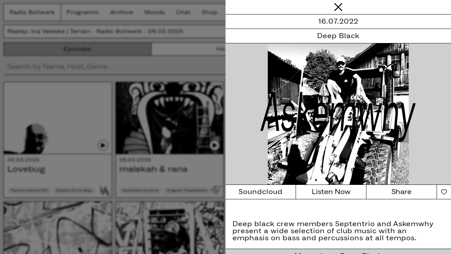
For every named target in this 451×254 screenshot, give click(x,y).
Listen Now (331, 191)
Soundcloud (261, 191)
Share (401, 191)
